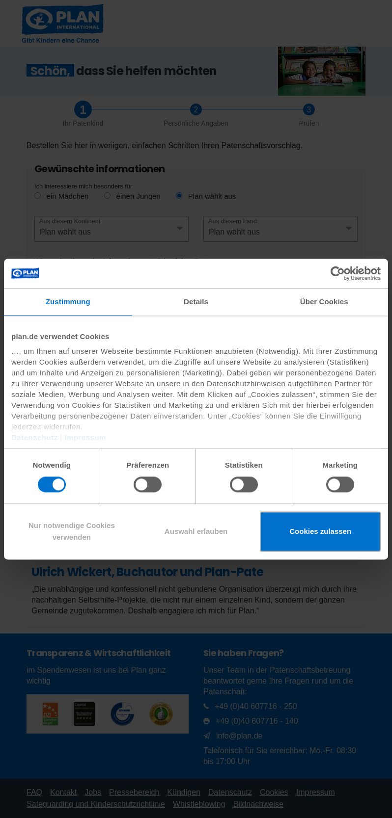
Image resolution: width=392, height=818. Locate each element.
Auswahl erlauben (196, 531)
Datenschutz (34, 437)
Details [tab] (196, 301)
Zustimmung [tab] (68, 301)
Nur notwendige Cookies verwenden (71, 531)
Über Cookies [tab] (324, 301)
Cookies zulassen (320, 531)
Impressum (85, 437)
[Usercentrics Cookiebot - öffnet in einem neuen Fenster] (338, 273)
